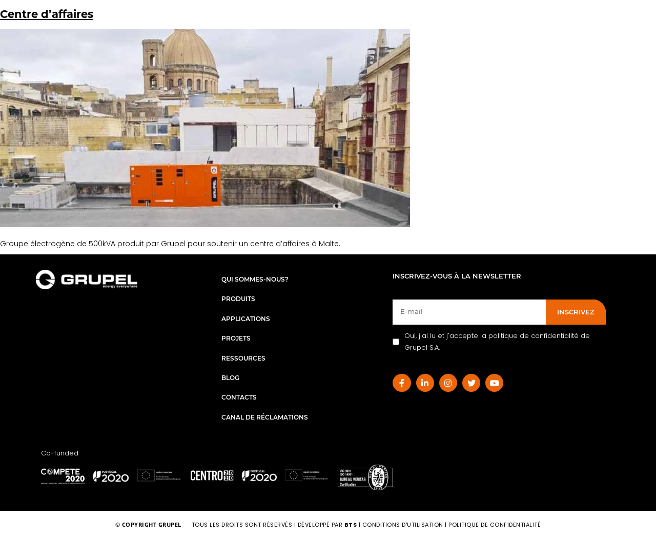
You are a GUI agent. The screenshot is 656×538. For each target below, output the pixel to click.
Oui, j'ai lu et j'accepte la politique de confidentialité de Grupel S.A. (491, 341)
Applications (245, 319)
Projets (236, 338)
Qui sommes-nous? (255, 279)
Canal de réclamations (264, 417)
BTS (350, 525)
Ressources (243, 358)
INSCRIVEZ (575, 312)
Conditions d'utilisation (403, 525)
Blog (230, 378)
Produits (238, 299)
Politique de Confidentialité (494, 525)
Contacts (239, 397)
